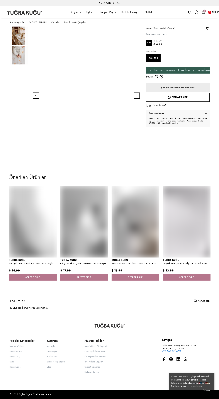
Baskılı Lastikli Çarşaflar (75, 22)
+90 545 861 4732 (172, 351)
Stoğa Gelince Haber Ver (178, 87)
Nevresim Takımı (17, 346)
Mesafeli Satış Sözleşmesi (96, 346)
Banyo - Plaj (108, 12)
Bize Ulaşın (52, 351)
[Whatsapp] (185, 359)
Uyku (90, 12)
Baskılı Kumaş (130, 12)
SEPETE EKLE (32, 277)
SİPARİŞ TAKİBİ (105, 3)
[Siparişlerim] (197, 12)
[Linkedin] (178, 359)
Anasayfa (51, 346)
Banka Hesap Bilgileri (56, 361)
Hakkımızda (52, 356)
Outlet (150, 12)
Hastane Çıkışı (16, 351)
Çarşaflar (57, 22)
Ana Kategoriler (19, 22)
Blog (49, 366)
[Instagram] (171, 359)
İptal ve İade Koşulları (94, 361)
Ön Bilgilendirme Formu (95, 356)
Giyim (76, 12)
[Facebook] (164, 359)
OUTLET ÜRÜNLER (39, 22)
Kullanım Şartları (92, 372)
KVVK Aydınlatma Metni (95, 351)
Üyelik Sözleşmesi (92, 366)
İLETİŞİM (116, 3)
